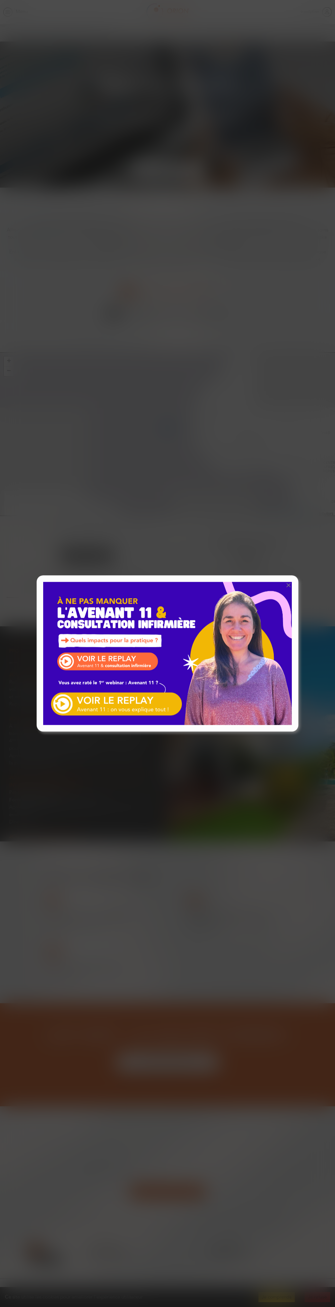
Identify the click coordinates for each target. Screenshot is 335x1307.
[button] (288, 585)
